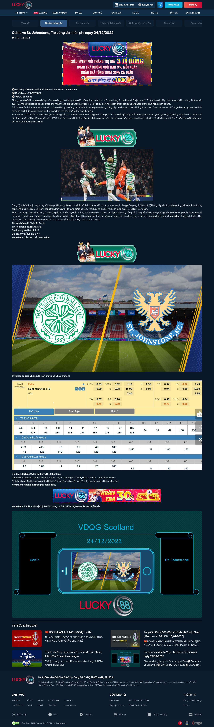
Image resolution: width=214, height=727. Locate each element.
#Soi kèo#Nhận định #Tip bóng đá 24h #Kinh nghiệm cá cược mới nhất (62, 506)
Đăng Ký (193, 5)
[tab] (25, 23)
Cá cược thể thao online (36, 237)
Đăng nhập (173, 5)
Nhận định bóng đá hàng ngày (40, 484)
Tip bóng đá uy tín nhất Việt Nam (32, 89)
